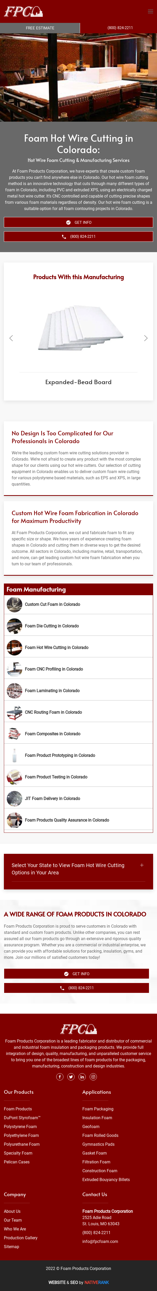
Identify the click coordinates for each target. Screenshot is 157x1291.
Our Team (13, 1220)
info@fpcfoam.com (100, 1241)
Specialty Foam (18, 1153)
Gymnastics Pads (98, 1144)
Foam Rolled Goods (100, 1135)
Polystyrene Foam (20, 1126)
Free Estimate (40, 28)
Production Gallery (21, 1237)
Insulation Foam (97, 1118)
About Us (12, 1211)
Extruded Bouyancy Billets (106, 1179)
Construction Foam (99, 1171)
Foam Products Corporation (107, 1211)
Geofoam (90, 1126)
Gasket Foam (94, 1153)
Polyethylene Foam (21, 1135)
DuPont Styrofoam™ (22, 1118)
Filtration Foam (96, 1162)
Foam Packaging (97, 1109)
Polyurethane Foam (22, 1144)
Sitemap (11, 1246)
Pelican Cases (17, 1162)
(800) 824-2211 (96, 1232)
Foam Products (18, 1109)
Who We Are (15, 1229)
